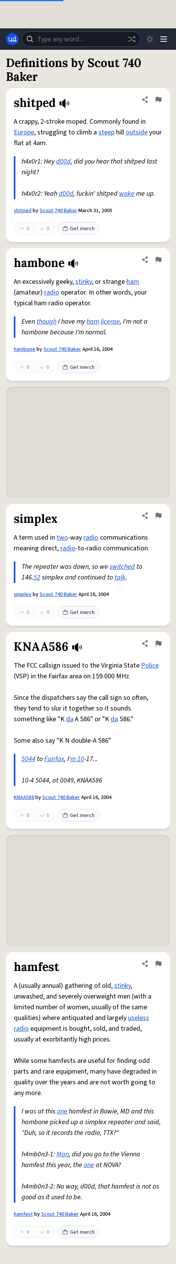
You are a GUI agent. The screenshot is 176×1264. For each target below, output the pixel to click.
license (110, 321)
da (69, 719)
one (62, 1111)
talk (120, 577)
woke (126, 193)
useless (138, 1018)
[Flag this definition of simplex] (158, 515)
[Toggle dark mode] (150, 39)
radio (51, 292)
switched (122, 566)
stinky (83, 282)
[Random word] (131, 39)
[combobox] (81, 39)
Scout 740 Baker (58, 210)
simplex (23, 594)
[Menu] (164, 39)
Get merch (78, 228)
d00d (63, 161)
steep (106, 132)
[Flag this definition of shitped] (158, 99)
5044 (28, 759)
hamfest (23, 1214)
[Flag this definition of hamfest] (158, 964)
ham (132, 282)
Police (150, 665)
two (62, 537)
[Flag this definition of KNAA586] (158, 643)
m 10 (77, 759)
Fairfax (54, 759)
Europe (24, 132)
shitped (23, 210)
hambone (24, 349)
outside (137, 132)
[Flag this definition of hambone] (158, 260)
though (46, 321)
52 (36, 577)
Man (62, 1154)
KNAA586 (24, 797)
